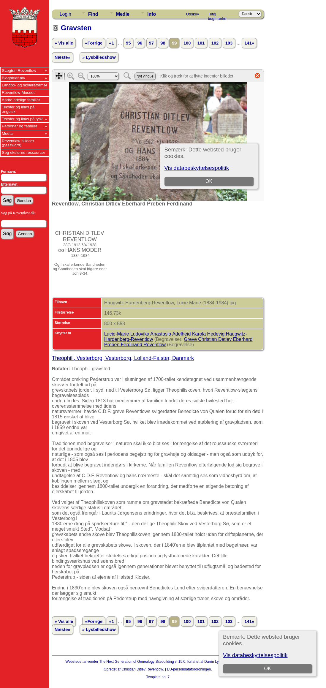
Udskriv (192, 14)
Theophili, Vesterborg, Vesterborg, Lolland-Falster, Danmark (123, 358)
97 (151, 43)
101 (201, 43)
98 (162, 43)
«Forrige (93, 43)
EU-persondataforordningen (189, 669)
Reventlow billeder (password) (18, 143)
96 (139, 43)
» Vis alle (64, 43)
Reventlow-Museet (18, 92)
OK (267, 668)
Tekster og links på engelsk (18, 109)
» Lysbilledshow (99, 57)
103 (228, 43)
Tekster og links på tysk (22, 119)
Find (93, 14)
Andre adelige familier (21, 100)
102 (215, 43)
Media (7, 133)
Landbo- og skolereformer (24, 85)
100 (187, 43)
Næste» (62, 57)
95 (128, 43)
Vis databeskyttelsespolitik (255, 655)
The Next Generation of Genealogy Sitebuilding (136, 661)
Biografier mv (13, 78)
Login (65, 14)
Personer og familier (19, 126)
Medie (122, 14)
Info (151, 14)
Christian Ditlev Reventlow (142, 669)
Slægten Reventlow (19, 70)
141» (249, 43)
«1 (111, 43)
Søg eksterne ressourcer (23, 152)
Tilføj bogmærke (217, 15)
